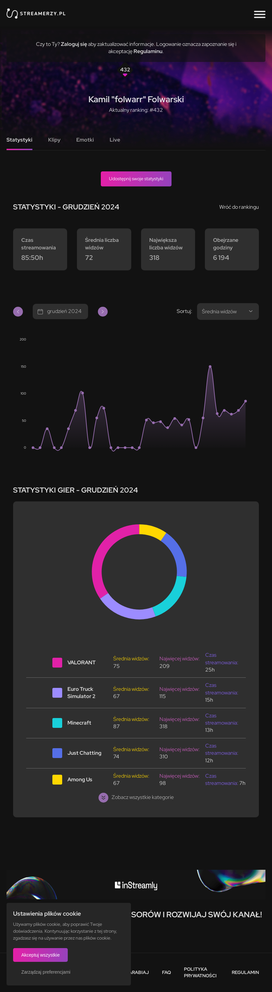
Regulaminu (148, 51)
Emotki (85, 139)
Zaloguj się (74, 44)
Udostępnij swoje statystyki (136, 179)
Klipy (54, 139)
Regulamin (245, 972)
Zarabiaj (137, 972)
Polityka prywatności (200, 972)
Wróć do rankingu (239, 207)
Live (115, 139)
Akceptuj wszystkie (40, 955)
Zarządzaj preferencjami (45, 972)
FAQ (166, 972)
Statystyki (19, 139)
